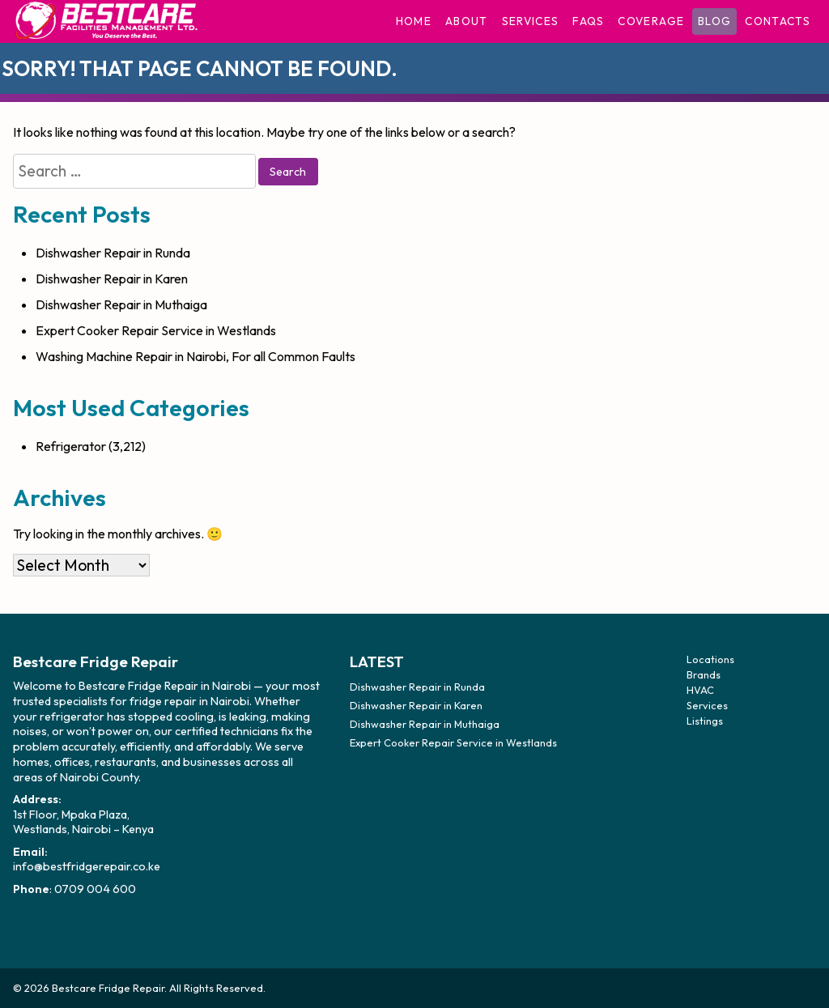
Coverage (651, 21)
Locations (710, 659)
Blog (714, 21)
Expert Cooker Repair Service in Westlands (156, 330)
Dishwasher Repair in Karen (112, 278)
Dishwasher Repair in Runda (113, 253)
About (466, 21)
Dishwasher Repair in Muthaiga (121, 304)
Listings (705, 720)
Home (414, 21)
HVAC (700, 689)
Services (530, 21)
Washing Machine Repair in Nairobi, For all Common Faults (195, 356)
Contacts (777, 21)
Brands (704, 674)
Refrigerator (71, 446)
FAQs (588, 21)
